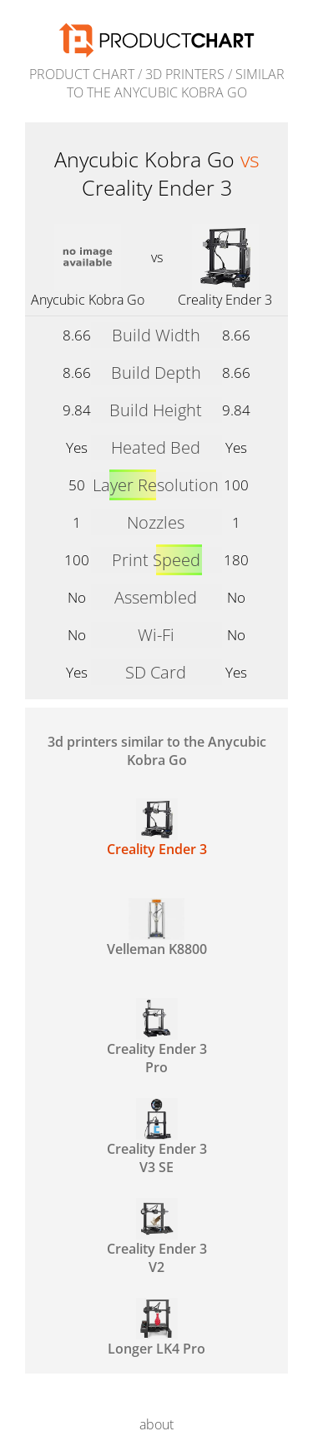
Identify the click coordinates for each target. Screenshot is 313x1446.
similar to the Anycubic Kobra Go (176, 83)
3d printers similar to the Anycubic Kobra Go (157, 751)
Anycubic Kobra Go (87, 300)
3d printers (185, 74)
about (156, 1424)
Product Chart (81, 74)
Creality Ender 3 (225, 300)
